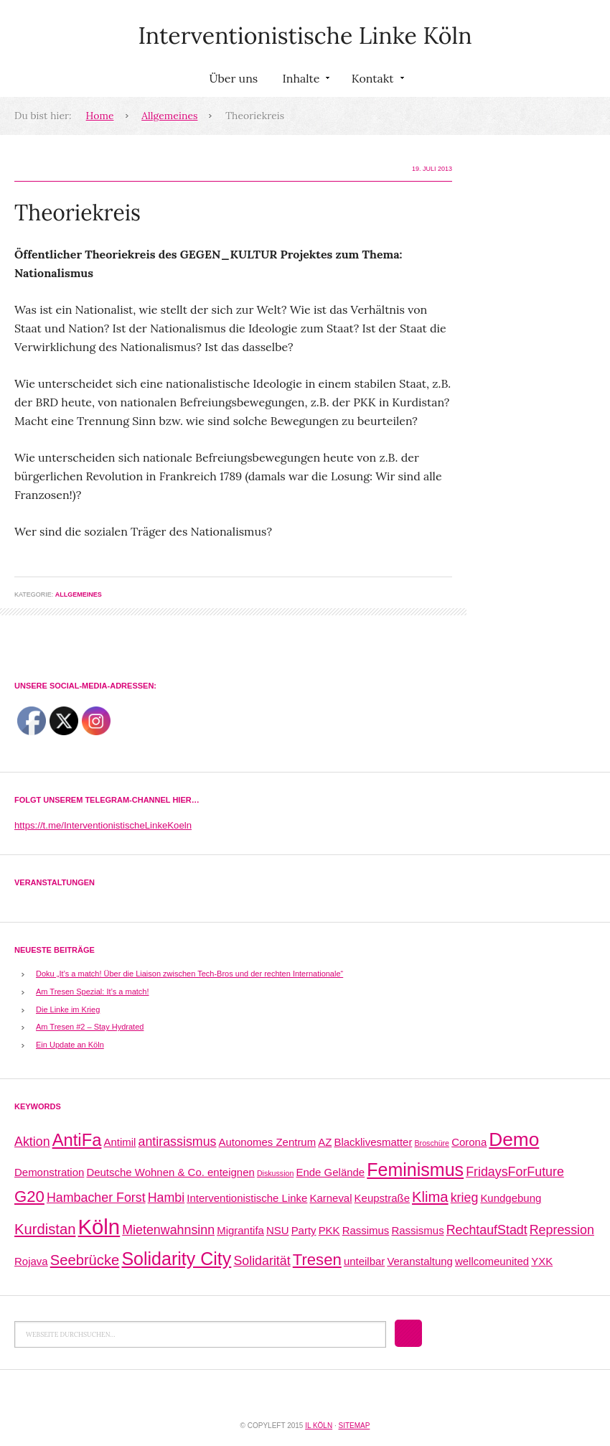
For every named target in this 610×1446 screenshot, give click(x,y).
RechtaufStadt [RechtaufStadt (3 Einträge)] (486, 1230)
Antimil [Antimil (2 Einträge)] (120, 1142)
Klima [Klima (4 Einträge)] (430, 1197)
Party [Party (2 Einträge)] (303, 1230)
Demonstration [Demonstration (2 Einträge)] (49, 1172)
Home (100, 115)
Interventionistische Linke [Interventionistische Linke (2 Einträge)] (247, 1198)
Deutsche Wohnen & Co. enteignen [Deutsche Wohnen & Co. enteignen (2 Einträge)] (170, 1172)
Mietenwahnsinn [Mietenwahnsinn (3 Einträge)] (168, 1230)
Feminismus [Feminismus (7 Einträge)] (415, 1170)
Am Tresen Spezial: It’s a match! (92, 991)
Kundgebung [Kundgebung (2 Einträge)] (510, 1198)
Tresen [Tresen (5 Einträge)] (317, 1260)
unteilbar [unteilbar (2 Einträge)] (364, 1261)
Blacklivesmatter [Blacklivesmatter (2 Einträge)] (373, 1142)
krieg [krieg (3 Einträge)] (465, 1197)
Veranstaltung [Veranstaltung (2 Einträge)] (420, 1261)
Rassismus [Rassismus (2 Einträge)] (417, 1230)
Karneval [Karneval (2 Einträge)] (330, 1198)
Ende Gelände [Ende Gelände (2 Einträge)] (330, 1172)
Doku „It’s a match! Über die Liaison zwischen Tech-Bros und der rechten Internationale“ (189, 973)
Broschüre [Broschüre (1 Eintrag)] (431, 1143)
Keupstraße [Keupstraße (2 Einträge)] (382, 1198)
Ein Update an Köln (70, 1044)
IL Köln (318, 1425)
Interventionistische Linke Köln (304, 35)
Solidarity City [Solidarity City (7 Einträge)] (176, 1259)
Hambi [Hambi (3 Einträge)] (166, 1197)
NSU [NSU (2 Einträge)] (277, 1230)
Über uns (233, 78)
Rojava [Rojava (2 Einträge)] (31, 1261)
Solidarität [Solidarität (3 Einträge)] (261, 1261)
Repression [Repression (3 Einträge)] (562, 1230)
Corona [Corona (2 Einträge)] (469, 1142)
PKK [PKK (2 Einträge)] (329, 1230)
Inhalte (304, 81)
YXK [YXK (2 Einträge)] (542, 1261)
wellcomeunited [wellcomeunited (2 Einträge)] (492, 1261)
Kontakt (376, 81)
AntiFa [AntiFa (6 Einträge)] (77, 1139)
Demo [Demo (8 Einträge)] (514, 1139)
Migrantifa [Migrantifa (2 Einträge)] (240, 1230)
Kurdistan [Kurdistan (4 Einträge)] (44, 1229)
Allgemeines (169, 115)
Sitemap (354, 1425)
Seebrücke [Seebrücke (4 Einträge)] (85, 1260)
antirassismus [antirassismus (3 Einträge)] (178, 1141)
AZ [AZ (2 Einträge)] (325, 1142)
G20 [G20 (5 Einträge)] (29, 1196)
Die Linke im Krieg (68, 1009)
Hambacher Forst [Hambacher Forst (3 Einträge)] (96, 1197)
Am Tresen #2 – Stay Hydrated (90, 1026)
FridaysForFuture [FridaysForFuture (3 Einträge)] (515, 1172)
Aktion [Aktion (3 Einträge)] (32, 1141)
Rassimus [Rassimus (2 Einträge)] (366, 1230)
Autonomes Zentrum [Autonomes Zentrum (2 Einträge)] (267, 1142)
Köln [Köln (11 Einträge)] (99, 1227)
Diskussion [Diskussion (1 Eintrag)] (275, 1173)
